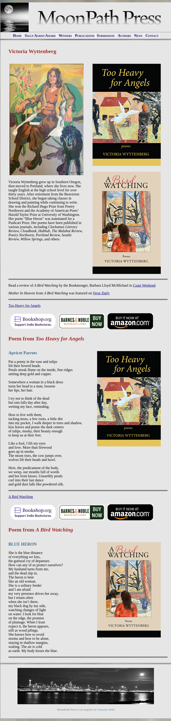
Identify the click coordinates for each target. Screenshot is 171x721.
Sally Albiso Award (40, 35)
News (138, 35)
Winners (65, 35)
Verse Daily (101, 293)
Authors (124, 35)
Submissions (106, 35)
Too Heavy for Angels (24, 306)
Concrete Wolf (106, 709)
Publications (85, 35)
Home (17, 35)
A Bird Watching (20, 497)
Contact (152, 35)
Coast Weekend (144, 285)
